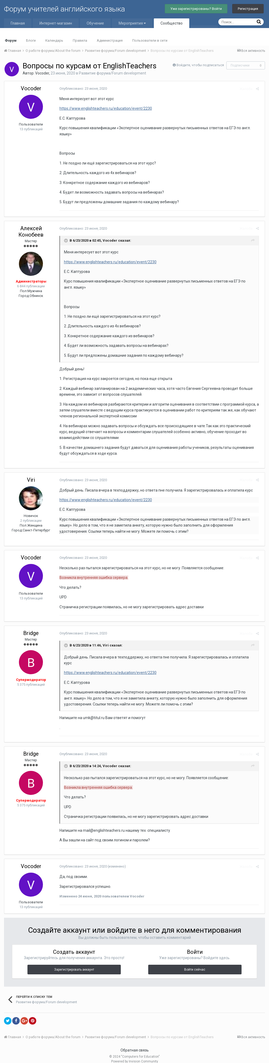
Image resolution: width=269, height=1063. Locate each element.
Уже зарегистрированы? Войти (196, 9)
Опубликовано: (81, 89)
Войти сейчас (194, 964)
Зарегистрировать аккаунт (74, 964)
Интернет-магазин (55, 23)
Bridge (31, 633)
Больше (204, 30)
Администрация (110, 40)
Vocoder (42, 73)
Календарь (54, 40)
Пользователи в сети (149, 40)
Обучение (95, 23)
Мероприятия (132, 23)
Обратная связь (135, 1044)
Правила (80, 40)
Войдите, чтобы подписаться (200, 65)
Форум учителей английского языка (64, 9)
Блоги (31, 40)
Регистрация (248, 9)
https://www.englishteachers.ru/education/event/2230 (104, 108)
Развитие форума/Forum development (112, 73)
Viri (31, 480)
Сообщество (171, 23)
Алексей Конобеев (30, 231)
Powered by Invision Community (134, 1055)
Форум (11, 40)
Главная (18, 23)
